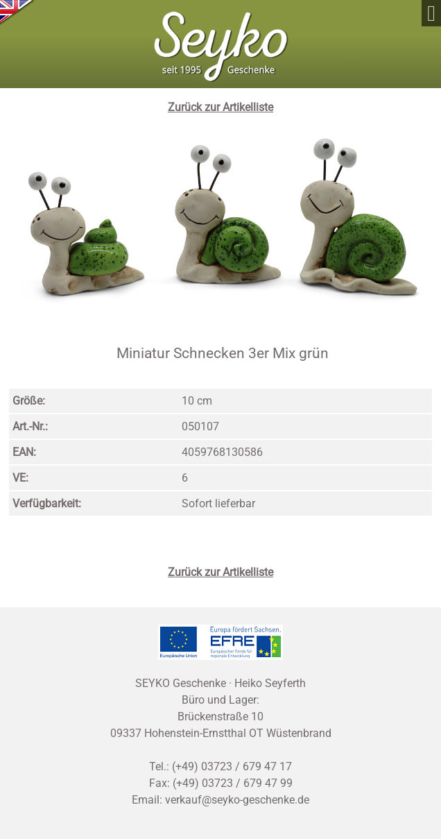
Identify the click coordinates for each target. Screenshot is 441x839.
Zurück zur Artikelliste (220, 107)
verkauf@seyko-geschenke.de (237, 799)
